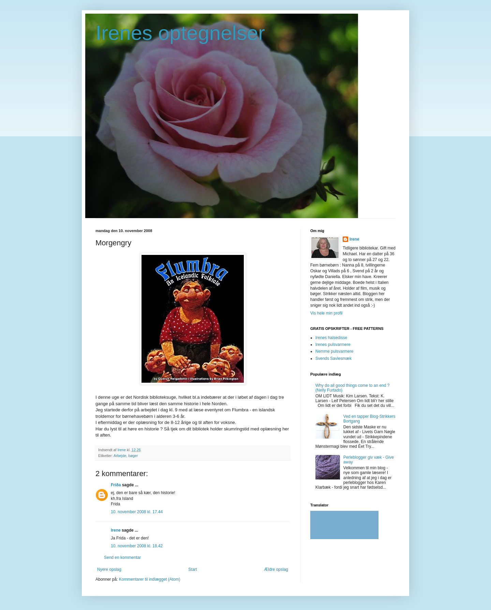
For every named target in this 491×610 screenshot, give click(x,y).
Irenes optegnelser (180, 32)
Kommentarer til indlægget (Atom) (149, 579)
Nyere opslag (109, 569)
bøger (133, 456)
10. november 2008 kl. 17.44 (137, 511)
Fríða (116, 485)
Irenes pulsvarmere (333, 344)
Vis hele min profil (326, 313)
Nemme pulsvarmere (334, 351)
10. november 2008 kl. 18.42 (137, 546)
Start (192, 569)
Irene (116, 530)
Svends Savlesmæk (333, 358)
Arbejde (120, 456)
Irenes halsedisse (331, 337)
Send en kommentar (122, 557)
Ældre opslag (276, 569)
